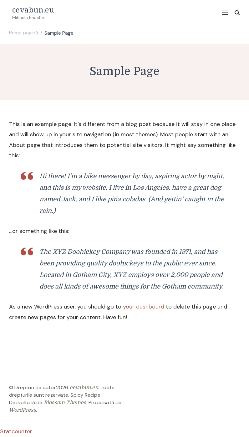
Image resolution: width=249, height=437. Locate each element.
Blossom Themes (65, 402)
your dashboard (143, 306)
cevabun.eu (33, 9)
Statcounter (16, 431)
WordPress (22, 410)
